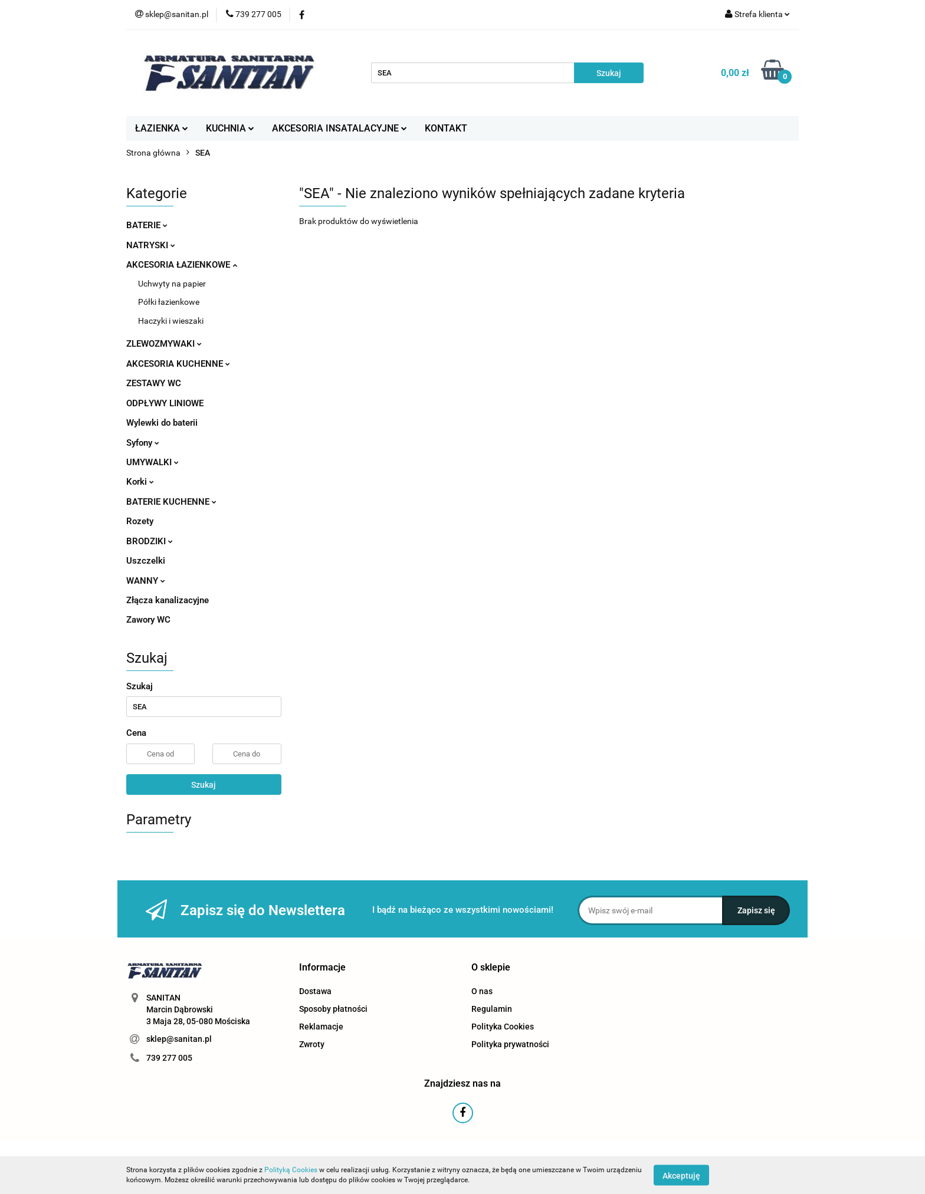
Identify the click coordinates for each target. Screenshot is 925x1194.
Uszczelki (145, 560)
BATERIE (147, 225)
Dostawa (315, 991)
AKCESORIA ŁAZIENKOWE (181, 264)
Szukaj (203, 785)
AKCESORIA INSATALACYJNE (339, 128)
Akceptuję (681, 1175)
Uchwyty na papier (172, 283)
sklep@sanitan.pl (179, 1039)
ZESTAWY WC (153, 383)
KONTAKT (446, 128)
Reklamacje (321, 1026)
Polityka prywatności (510, 1044)
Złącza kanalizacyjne (167, 600)
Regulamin (491, 1009)
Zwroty (311, 1044)
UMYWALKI (152, 462)
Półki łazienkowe (168, 302)
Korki (140, 481)
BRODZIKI (149, 541)
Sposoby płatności (333, 1009)
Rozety (139, 521)
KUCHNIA (230, 128)
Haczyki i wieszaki (171, 320)
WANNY (145, 580)
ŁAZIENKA (161, 128)
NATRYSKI (150, 245)
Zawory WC (148, 619)
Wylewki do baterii (162, 422)
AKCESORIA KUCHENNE (178, 363)
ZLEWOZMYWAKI (164, 343)
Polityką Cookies (290, 1170)
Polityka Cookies (502, 1026)
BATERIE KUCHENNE (171, 501)
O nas (482, 991)
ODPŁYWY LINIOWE (165, 403)
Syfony (142, 443)
